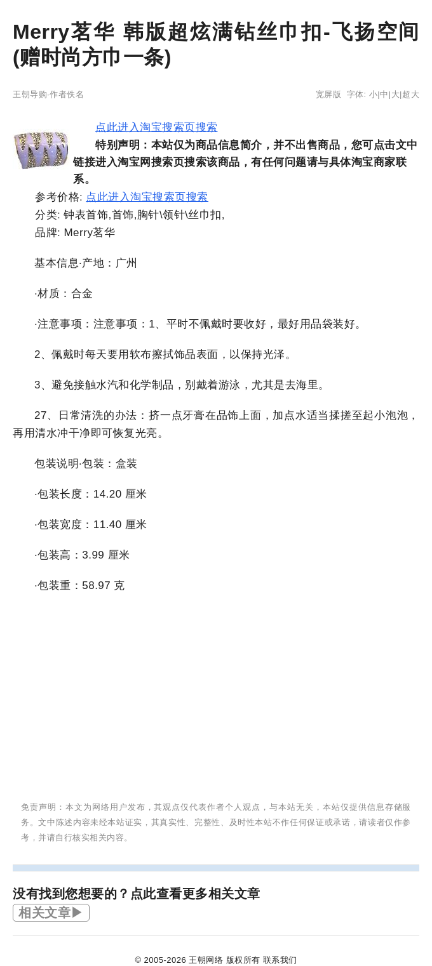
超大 (410, 94)
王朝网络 (206, 960)
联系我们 (280, 960)
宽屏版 (329, 94)
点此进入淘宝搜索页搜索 (156, 127)
